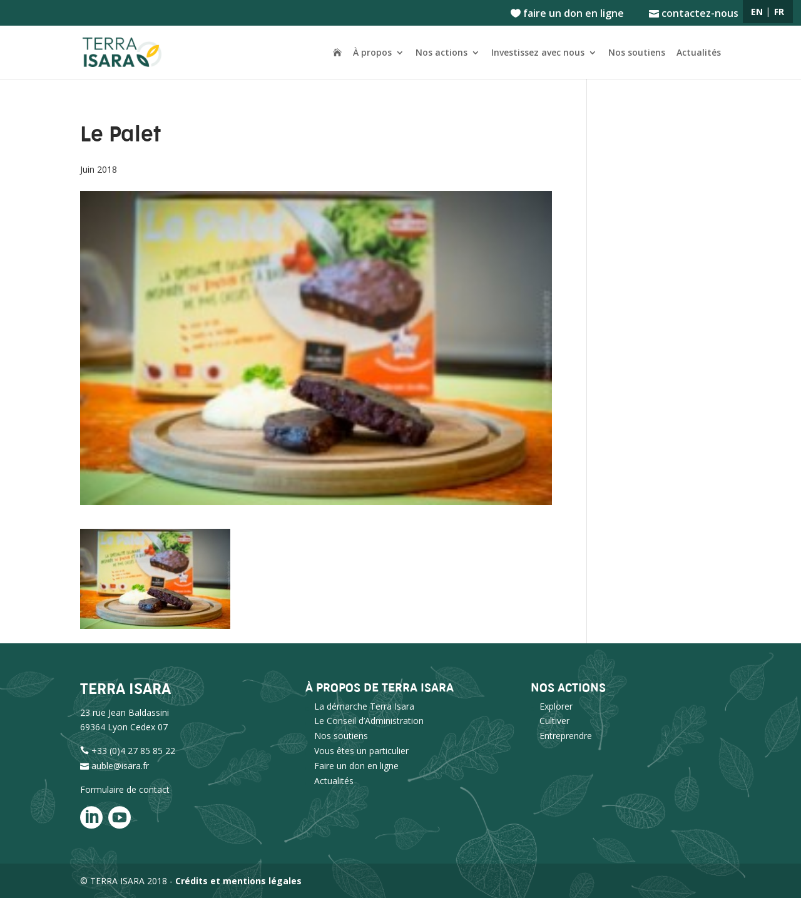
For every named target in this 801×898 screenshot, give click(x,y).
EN (757, 12)
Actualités (698, 53)
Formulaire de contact (125, 789)
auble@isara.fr (120, 766)
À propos (372, 53)
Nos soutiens (636, 53)
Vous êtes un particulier (361, 751)
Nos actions (441, 53)
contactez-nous (693, 14)
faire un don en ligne (567, 14)
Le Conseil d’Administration (369, 721)
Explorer (556, 706)
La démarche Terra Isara (364, 706)
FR (779, 12)
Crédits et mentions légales (238, 881)
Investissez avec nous (537, 53)
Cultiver (554, 721)
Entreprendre (565, 736)
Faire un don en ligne (356, 766)
